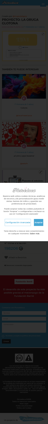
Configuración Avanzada (17, 222)
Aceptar (39, 222)
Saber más (34, 233)
